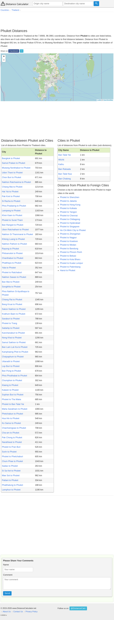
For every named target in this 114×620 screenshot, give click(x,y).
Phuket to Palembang (70, 267)
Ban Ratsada (64, 169)
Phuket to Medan (68, 245)
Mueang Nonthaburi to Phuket (16, 168)
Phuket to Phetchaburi (12, 456)
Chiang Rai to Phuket (12, 299)
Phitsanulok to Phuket (12, 253)
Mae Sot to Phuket (11, 475)
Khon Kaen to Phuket (12, 215)
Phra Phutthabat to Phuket (14, 375)
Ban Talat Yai (64, 155)
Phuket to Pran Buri (11, 447)
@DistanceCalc (78, 608)
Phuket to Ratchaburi (12, 272)
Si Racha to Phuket (11, 201)
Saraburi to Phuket (11, 318)
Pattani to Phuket (10, 480)
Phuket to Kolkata (68, 208)
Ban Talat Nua (65, 174)
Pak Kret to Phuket (11, 196)
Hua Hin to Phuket (10, 418)
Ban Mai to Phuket (10, 282)
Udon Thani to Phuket (12, 172)
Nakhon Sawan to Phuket (14, 277)
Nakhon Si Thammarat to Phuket (17, 234)
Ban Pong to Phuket (11, 371)
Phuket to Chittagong (70, 219)
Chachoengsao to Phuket (14, 428)
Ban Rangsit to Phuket (12, 225)
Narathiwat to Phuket (12, 442)
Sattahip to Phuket (10, 328)
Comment (7, 575)
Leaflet (99, 100)
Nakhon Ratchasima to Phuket (16, 182)
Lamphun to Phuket (11, 489)
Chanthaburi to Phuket (12, 258)
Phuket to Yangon (68, 212)
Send (7, 593)
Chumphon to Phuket (12, 380)
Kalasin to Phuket (10, 390)
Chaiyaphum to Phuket (13, 356)
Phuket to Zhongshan (70, 234)
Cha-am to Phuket (10, 433)
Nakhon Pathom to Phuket (14, 244)
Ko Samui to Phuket (11, 423)
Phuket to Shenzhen (69, 197)
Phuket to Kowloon (69, 241)
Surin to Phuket (9, 452)
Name (6, 565)
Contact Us (18, 611)
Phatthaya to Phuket (11, 263)
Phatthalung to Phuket (12, 485)
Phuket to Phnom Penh (71, 252)
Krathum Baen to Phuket (13, 314)
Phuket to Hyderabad (70, 223)
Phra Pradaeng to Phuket (14, 206)
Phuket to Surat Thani (12, 220)
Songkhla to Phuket (11, 286)
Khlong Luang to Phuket (13, 239)
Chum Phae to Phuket (12, 461)
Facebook (14, 51)
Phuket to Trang (9, 323)
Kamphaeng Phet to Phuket (15, 352)
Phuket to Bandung (69, 248)
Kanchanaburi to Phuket (13, 333)
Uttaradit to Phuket (11, 361)
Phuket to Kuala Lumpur (71, 263)
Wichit (61, 159)
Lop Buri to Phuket (11, 366)
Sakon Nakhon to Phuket (14, 309)
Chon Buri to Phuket (11, 177)
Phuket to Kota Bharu (70, 259)
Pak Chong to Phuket (12, 437)
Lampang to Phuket (11, 210)
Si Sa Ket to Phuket (11, 471)
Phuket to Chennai (69, 215)
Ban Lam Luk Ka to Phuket (14, 347)
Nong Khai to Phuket (12, 337)
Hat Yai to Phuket (10, 191)
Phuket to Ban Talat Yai (13, 404)
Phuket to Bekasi (68, 256)
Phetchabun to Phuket (12, 414)
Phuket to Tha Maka (11, 399)
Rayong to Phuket (10, 248)
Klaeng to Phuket (10, 385)
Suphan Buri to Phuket (12, 394)
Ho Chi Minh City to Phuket (73, 230)
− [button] (4, 60)
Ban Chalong (64, 178)
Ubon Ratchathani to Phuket (15, 229)
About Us (7, 611)
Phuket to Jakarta (68, 201)
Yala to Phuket (9, 267)
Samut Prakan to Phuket (13, 163)
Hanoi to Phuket (67, 270)
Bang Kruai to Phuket (12, 304)
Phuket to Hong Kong (70, 205)
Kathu (61, 164)
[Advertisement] (57, 20)
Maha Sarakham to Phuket (14, 409)
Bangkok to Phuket (11, 158)
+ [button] (4, 56)
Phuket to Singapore (69, 226)
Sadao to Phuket (10, 466)
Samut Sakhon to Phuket (14, 342)
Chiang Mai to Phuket (12, 187)
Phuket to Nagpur (68, 237)
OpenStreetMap (108, 100)
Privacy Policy (32, 611)
